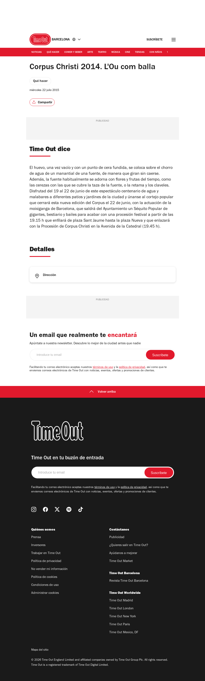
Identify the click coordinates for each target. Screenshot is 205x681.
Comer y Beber (73, 52)
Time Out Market (121, 561)
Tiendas (139, 52)
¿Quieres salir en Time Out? (128, 545)
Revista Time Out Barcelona (128, 581)
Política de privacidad (46, 561)
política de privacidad (132, 367)
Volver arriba (102, 392)
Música (115, 52)
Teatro (102, 52)
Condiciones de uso (45, 585)
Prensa (36, 537)
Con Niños (156, 52)
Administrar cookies (45, 593)
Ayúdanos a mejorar (123, 553)
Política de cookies (44, 577)
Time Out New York (122, 616)
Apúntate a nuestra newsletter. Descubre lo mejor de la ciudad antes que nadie (85, 343)
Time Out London (121, 608)
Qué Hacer (53, 52)
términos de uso (103, 367)
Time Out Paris (119, 624)
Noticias (36, 52)
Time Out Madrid (121, 600)
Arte (90, 52)
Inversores (38, 545)
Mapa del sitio (39, 650)
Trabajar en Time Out (46, 553)
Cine (127, 52)
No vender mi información (49, 569)
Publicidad (116, 537)
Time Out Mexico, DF (123, 632)
